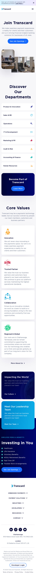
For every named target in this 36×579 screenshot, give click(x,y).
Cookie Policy (29, 572)
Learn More (18, 188)
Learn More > (19, 3)
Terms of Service (8, 572)
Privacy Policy (19, 572)
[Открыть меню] (33, 9)
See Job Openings (18, 41)
